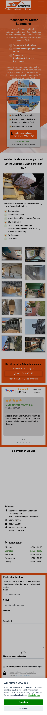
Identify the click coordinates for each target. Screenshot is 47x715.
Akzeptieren (23, 702)
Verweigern (23, 708)
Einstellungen (34, 695)
